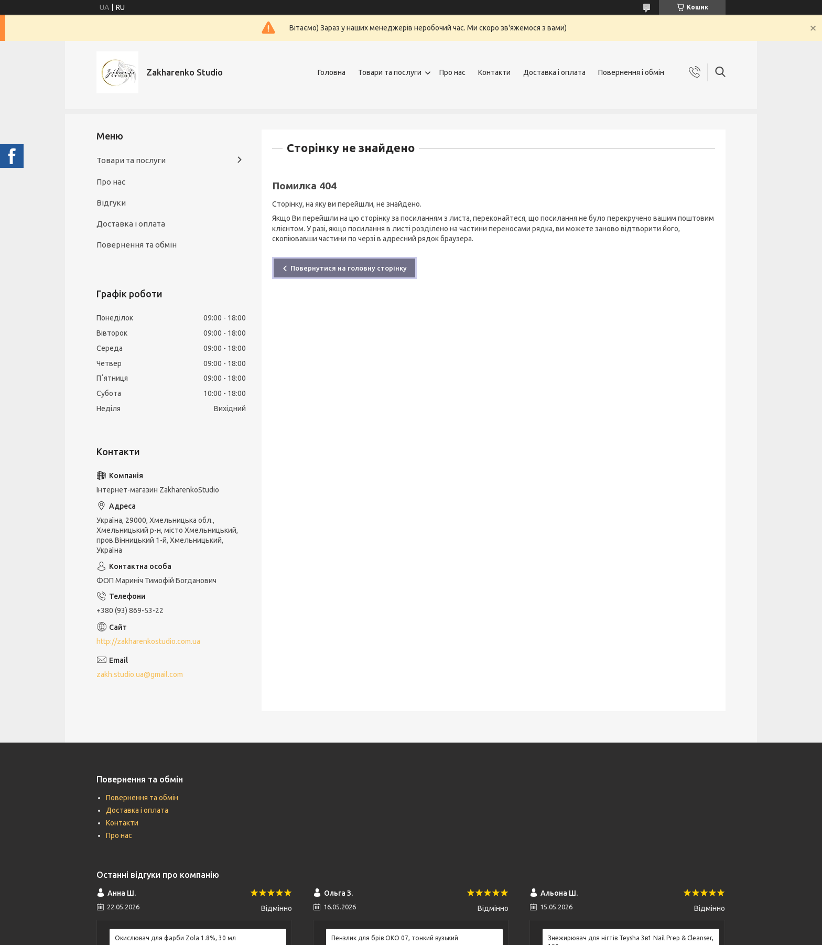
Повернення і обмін (631, 72)
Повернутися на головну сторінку (348, 268)
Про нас (452, 72)
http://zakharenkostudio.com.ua (148, 641)
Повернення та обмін (136, 244)
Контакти (494, 72)
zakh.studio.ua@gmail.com (139, 674)
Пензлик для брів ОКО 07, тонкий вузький (394, 938)
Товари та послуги (389, 72)
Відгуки (111, 202)
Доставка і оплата (554, 72)
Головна (331, 72)
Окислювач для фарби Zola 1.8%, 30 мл (175, 938)
